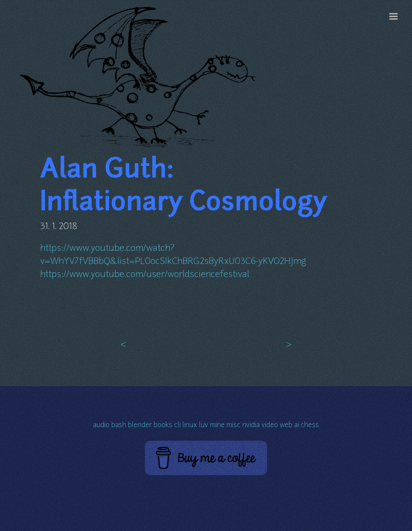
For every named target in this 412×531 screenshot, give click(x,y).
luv (203, 425)
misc (233, 425)
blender (140, 425)
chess (310, 425)
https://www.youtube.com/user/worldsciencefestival (144, 275)
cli (177, 425)
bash (118, 425)
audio (101, 425)
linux (189, 425)
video (269, 425)
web (286, 425)
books (163, 425)
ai (296, 425)
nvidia (251, 425)
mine (217, 425)
